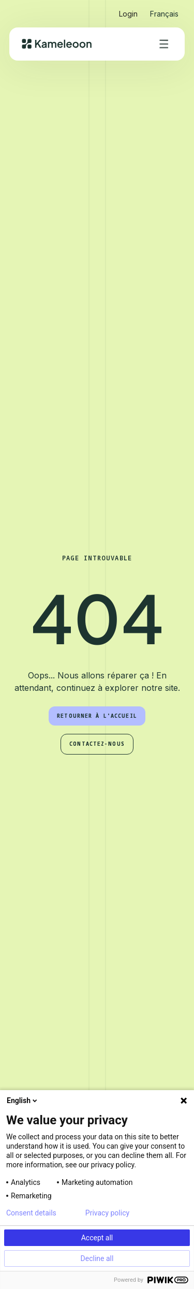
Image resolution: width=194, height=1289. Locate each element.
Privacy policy (107, 1213)
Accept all (97, 1238)
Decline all (97, 1258)
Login (128, 13)
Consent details (31, 1213)
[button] (164, 9)
